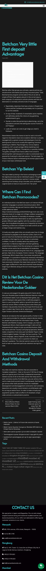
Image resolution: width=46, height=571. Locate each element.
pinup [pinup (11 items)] (7, 464)
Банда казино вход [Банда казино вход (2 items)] (37, 467)
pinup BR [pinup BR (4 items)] (17, 464)
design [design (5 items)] (18, 453)
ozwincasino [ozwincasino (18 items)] (28, 461)
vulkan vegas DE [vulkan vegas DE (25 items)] (26, 466)
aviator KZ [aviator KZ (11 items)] (34, 448)
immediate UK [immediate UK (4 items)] (6, 456)
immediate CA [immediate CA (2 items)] (31, 453)
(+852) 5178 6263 (9, 554)
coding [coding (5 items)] (6, 453)
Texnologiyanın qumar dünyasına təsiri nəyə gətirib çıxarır (23, 434)
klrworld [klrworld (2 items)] (31, 455)
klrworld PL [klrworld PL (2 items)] (36, 455)
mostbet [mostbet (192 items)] (23, 458)
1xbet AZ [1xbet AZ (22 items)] (21, 448)
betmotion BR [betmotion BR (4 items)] (19, 450)
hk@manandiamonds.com (12, 563)
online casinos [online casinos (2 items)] (19, 461)
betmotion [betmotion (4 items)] (12, 450)
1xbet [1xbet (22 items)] (15, 448)
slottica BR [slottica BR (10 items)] (31, 464)
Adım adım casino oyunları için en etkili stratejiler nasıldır (23, 432)
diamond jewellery (8, 518)
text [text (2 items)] (6, 467)
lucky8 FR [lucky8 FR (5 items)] (15, 458)
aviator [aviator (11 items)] (28, 448)
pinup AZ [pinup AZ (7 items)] (12, 464)
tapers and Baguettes (20, 513)
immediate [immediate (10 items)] (24, 453)
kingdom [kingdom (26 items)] (14, 455)
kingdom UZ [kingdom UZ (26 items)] (23, 455)
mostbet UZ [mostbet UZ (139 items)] (9, 461)
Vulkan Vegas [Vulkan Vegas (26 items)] (13, 466)
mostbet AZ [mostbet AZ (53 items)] (34, 458)
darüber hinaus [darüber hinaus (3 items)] (12, 453)
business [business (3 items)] (37, 450)
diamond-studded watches (30, 516)
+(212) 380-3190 (9, 534)
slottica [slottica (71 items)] (24, 463)
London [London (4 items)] (41, 456)
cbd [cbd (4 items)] (40, 450)
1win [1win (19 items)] (4, 448)
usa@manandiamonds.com (13, 538)
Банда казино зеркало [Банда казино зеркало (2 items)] (7, 469)
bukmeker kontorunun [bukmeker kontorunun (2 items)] (28, 450)
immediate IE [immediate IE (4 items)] (38, 453)
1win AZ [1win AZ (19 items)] (9, 448)
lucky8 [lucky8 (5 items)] (10, 458)
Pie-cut (30, 513)
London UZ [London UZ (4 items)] (5, 458)
